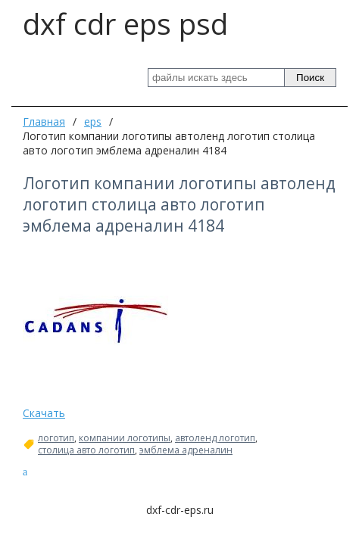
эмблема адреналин (186, 450)
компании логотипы (124, 438)
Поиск (310, 77)
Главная (44, 121)
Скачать (44, 413)
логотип (56, 438)
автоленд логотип (215, 438)
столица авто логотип (86, 450)
